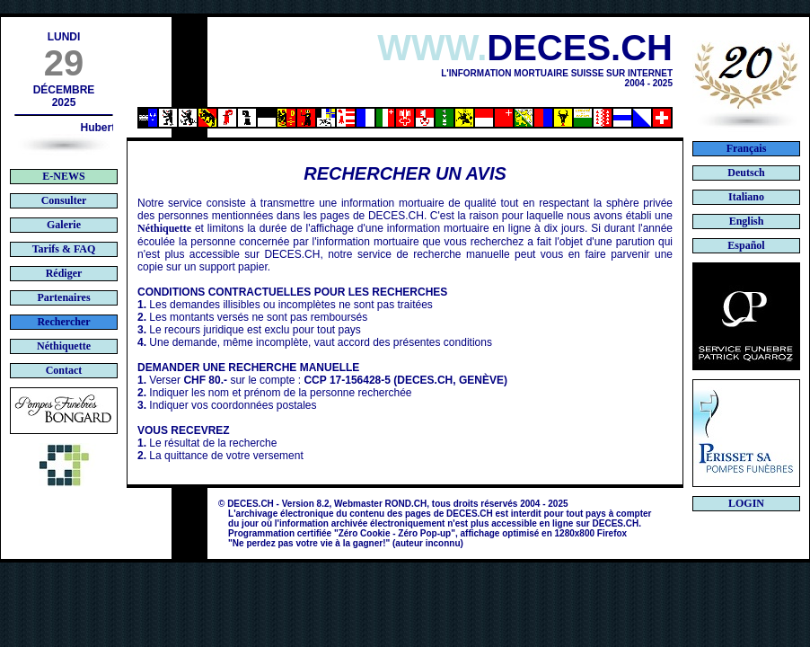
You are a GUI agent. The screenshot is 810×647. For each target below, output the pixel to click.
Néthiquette (164, 228)
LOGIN (746, 503)
